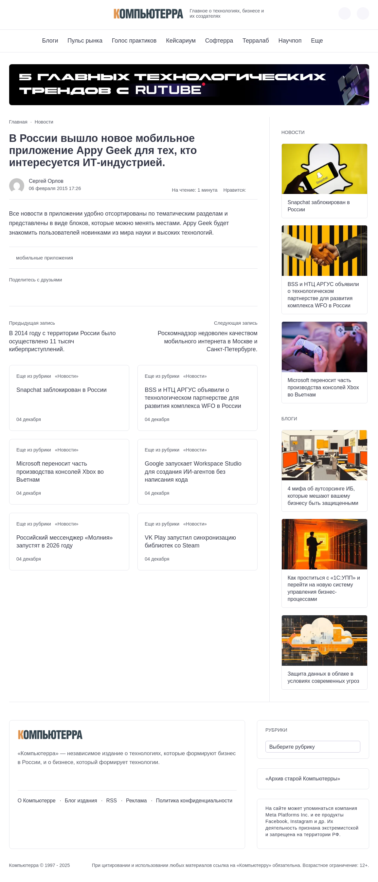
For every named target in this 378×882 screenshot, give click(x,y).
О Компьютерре (37, 800)
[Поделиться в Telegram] (26, 292)
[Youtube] (26, 13)
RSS (111, 800)
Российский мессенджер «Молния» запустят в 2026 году (64, 541)
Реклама (136, 800)
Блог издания (81, 800)
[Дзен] (50, 13)
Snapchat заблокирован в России (61, 390)
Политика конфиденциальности (194, 800)
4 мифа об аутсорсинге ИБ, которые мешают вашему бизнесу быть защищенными (323, 496)
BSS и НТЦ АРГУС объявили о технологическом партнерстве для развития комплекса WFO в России (193, 398)
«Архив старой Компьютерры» (302, 778)
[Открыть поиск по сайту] (363, 13)
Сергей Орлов (46, 181)
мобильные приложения (44, 257)
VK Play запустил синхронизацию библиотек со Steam (190, 541)
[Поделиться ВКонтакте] (14, 292)
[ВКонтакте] (14, 13)
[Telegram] (38, 13)
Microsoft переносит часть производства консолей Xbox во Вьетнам (60, 471)
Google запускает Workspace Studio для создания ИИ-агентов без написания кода (193, 471)
